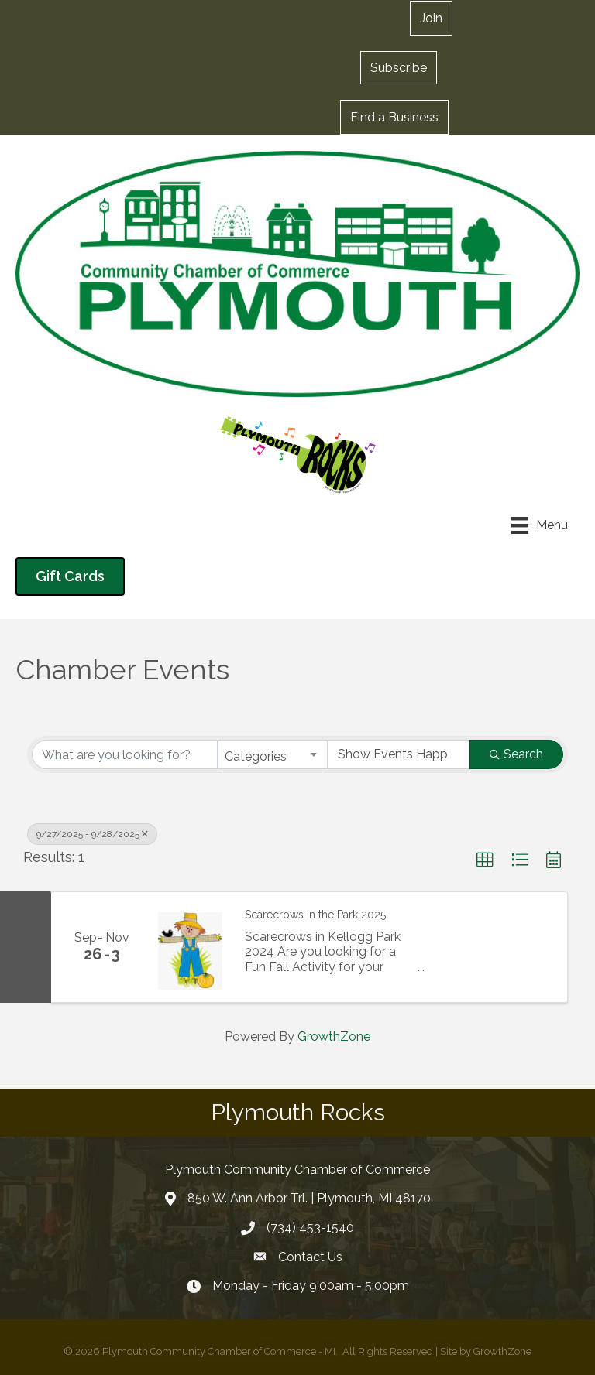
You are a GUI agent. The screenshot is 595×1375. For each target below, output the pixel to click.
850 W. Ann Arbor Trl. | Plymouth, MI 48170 (309, 1198)
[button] (398, 67)
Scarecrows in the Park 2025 (315, 914)
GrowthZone (334, 1036)
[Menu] (540, 525)
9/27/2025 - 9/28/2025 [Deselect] (92, 834)
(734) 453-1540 (310, 1227)
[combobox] (273, 754)
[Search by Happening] (399, 754)
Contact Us (310, 1257)
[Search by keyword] (125, 754)
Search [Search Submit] (516, 754)
